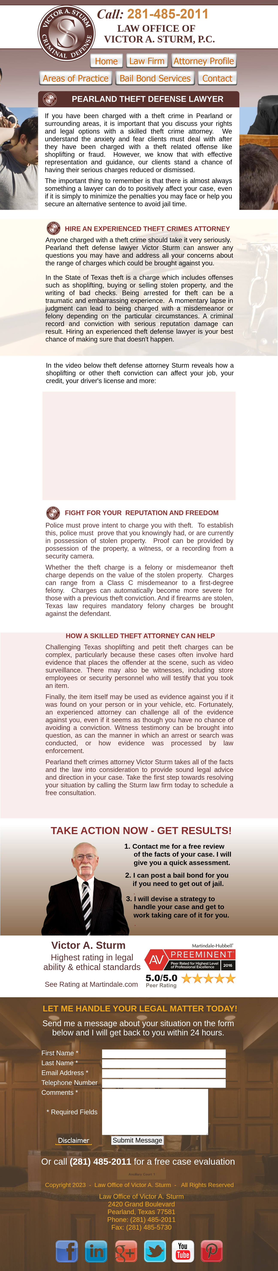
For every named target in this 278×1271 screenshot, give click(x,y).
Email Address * (64, 1073)
